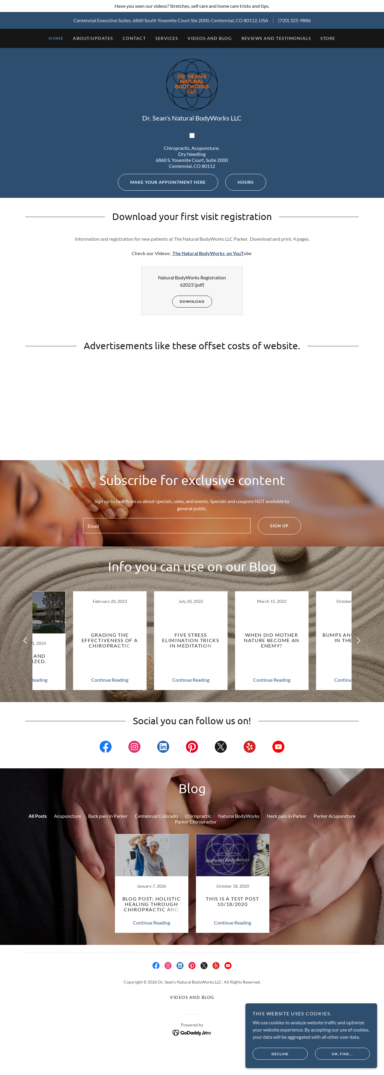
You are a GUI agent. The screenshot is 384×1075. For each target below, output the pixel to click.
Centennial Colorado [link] (156, 898)
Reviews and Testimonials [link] (276, 38)
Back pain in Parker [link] (108, 898)
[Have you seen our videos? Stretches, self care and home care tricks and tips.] (192, 6)
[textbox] (166, 607)
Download (188, 383)
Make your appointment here (162, 263)
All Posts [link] (37, 898)
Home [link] (56, 38)
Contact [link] (134, 38)
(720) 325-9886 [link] (294, 20)
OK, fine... (338, 1053)
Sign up (273, 607)
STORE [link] (327, 38)
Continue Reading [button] (70, 762)
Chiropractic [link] (198, 898)
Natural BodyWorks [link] (239, 898)
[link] (192, 98)
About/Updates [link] (93, 38)
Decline (280, 1053)
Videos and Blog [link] (210, 38)
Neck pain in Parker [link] (287, 898)
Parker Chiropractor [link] (196, 904)
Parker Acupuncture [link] (335, 898)
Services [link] (166, 38)
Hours (239, 263)
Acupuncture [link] (67, 898)
